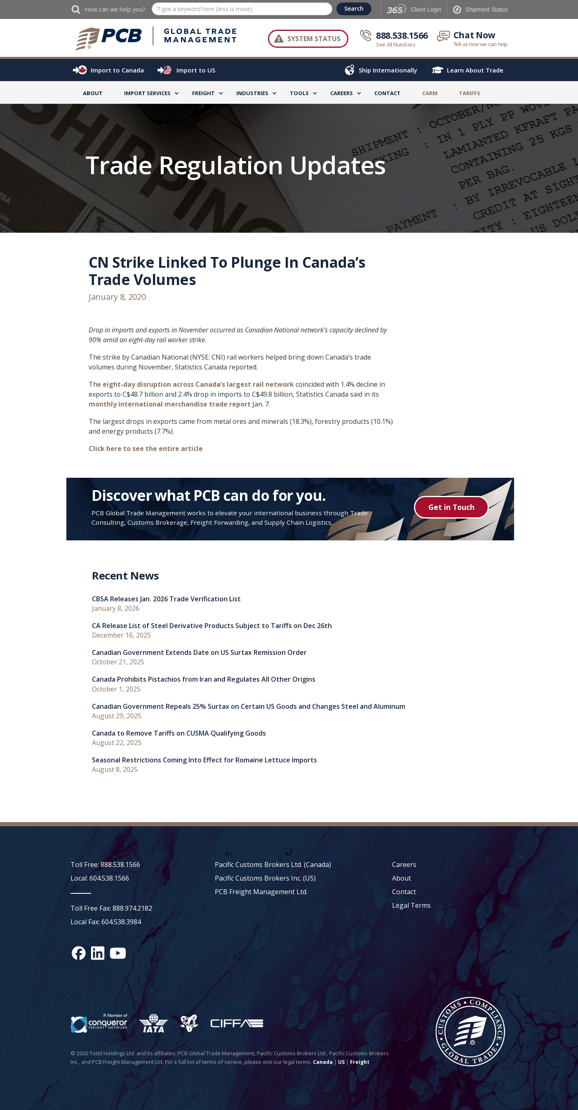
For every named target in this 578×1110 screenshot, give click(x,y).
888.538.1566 (402, 35)
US (341, 1062)
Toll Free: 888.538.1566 (105, 864)
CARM (429, 93)
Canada (323, 1062)
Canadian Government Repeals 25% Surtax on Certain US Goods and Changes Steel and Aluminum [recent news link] (248, 706)
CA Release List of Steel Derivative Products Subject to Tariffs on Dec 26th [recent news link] (212, 626)
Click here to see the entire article (146, 448)
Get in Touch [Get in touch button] (451, 507)
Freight (359, 1062)
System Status (314, 38)
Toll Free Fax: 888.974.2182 (111, 908)
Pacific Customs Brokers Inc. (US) (265, 878)
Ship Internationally (388, 70)
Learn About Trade (475, 70)
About (93, 93)
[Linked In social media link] (97, 953)
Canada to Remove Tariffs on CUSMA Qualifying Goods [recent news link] (179, 733)
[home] (156, 39)
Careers (404, 864)
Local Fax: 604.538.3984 (105, 921)
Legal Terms (411, 905)
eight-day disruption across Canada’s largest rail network (198, 384)
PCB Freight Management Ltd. (261, 891)
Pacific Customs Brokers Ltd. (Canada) (273, 864)
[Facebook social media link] (78, 953)
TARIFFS (469, 93)
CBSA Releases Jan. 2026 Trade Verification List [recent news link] (166, 599)
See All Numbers (396, 44)
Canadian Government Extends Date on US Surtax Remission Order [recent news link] (199, 652)
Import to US (195, 70)
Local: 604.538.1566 (99, 878)
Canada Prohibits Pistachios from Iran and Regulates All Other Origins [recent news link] (203, 679)
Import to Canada (117, 70)
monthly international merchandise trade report (170, 404)
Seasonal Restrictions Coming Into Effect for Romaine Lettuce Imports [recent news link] (204, 760)
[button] (147, 94)
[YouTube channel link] (118, 953)
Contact (387, 93)
